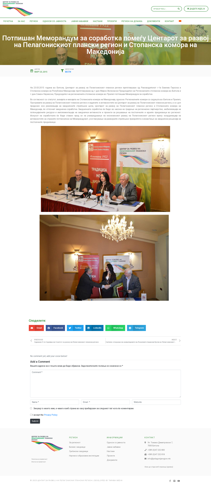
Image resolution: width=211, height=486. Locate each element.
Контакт (169, 21)
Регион (34, 21)
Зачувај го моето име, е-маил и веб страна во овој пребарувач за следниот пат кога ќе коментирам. (84, 408)
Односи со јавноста (54, 21)
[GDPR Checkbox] (31, 415)
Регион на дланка (132, 21)
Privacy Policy (50, 415)
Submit (35, 421)
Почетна (8, 21)
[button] (196, 9)
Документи (153, 21)
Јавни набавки (79, 21)
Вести (68, 72)
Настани (98, 21)
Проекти (112, 21)
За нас (21, 21)
